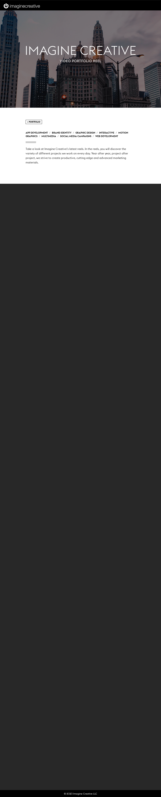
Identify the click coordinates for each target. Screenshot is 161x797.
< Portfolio (33, 122)
